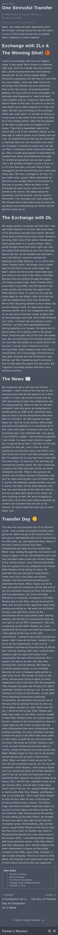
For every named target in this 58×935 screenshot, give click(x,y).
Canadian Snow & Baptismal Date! (25, 883)
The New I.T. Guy (17, 886)
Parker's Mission (15, 931)
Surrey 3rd (25, 14)
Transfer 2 (36, 14)
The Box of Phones (18, 874)
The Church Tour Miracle (20, 880)
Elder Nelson (12, 14)
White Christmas (16, 877)
